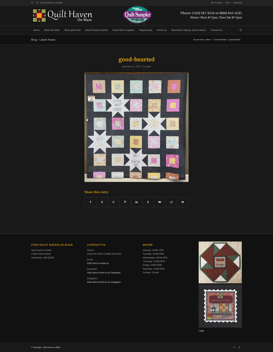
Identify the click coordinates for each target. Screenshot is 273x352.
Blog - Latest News (43, 39)
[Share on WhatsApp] (113, 202)
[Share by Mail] (182, 202)
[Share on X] (102, 202)
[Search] (239, 30)
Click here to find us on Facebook (104, 272)
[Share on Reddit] (171, 202)
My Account (216, 3)
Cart (227, 3)
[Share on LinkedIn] (136, 202)
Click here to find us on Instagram (104, 282)
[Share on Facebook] (90, 202)
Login (201, 330)
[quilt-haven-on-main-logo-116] (62, 15)
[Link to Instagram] (37, 2)
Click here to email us (98, 263)
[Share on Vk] (159, 202)
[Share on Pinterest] (125, 202)
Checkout (237, 3)
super (148, 66)
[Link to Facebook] (32, 2)
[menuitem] (216, 2)
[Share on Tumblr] (148, 202)
